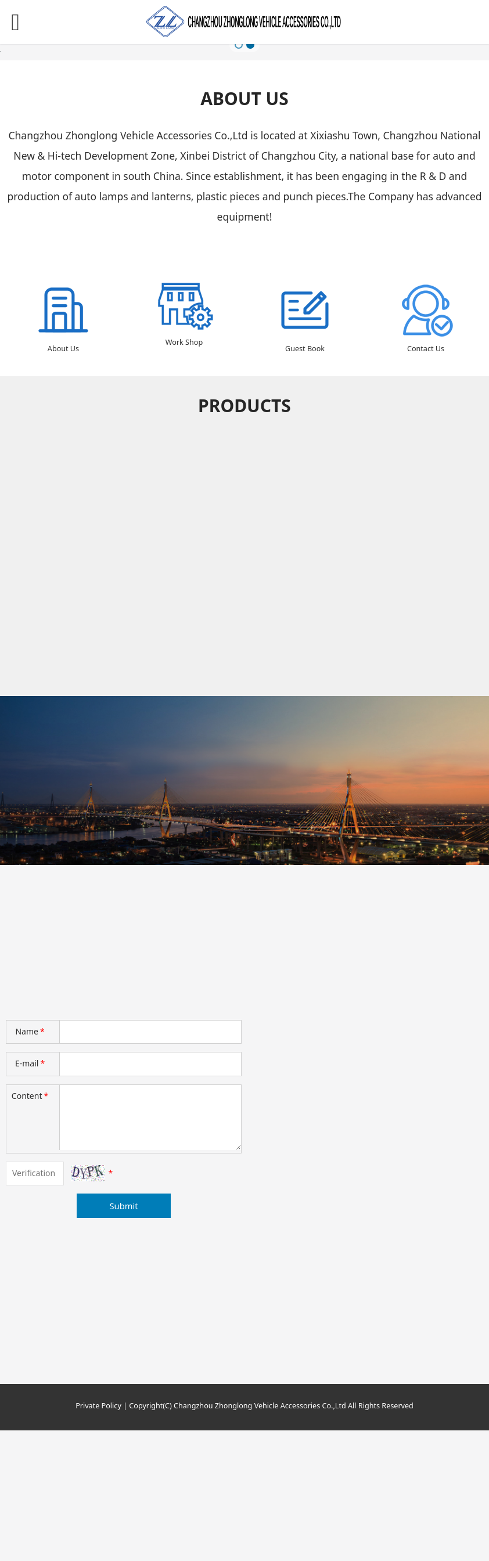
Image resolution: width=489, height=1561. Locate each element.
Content (31, 1226)
